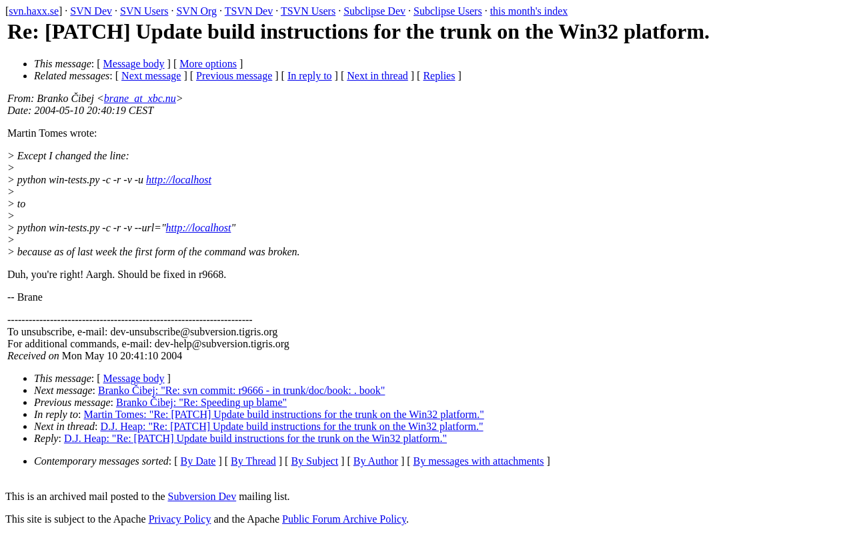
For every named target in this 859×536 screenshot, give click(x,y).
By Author (375, 461)
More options (208, 63)
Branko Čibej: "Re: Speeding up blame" (201, 402)
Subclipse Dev (374, 11)
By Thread (253, 461)
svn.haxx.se (34, 11)
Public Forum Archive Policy (344, 519)
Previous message (234, 75)
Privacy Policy (180, 519)
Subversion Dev (202, 496)
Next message (151, 75)
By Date (198, 461)
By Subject (314, 461)
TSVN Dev (249, 11)
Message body (134, 63)
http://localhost (178, 179)
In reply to (309, 75)
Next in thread (377, 75)
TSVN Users (308, 11)
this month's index (529, 11)
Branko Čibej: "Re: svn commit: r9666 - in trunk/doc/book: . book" (241, 390)
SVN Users (144, 11)
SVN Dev (91, 11)
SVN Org (196, 11)
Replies (439, 75)
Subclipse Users (447, 11)
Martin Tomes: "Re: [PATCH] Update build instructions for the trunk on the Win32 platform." (284, 414)
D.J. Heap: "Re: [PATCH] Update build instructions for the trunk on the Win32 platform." (291, 426)
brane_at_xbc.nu (140, 98)
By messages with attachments (478, 461)
